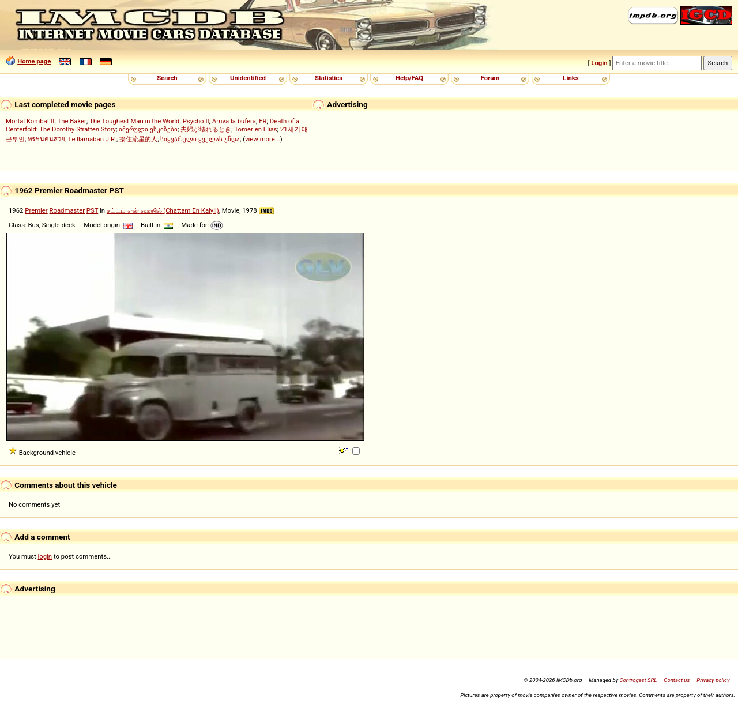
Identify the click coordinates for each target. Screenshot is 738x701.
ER (262, 121)
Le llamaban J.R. (92, 139)
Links (570, 78)
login (45, 556)
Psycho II (196, 121)
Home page (34, 61)
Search (167, 78)
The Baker (71, 121)
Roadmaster (67, 210)
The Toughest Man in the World (134, 121)
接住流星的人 (138, 139)
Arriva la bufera (234, 121)
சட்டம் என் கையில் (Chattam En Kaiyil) (163, 210)
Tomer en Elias (255, 129)
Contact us (677, 680)
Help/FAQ (409, 78)
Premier (36, 210)
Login (599, 63)
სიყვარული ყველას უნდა (200, 139)
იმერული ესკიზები (148, 129)
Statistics (328, 78)
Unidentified (248, 78)
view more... (262, 139)
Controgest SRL (638, 680)
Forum (490, 78)
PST (92, 210)
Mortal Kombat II (30, 121)
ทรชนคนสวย (46, 139)
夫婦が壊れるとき (205, 129)
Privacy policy (712, 680)
